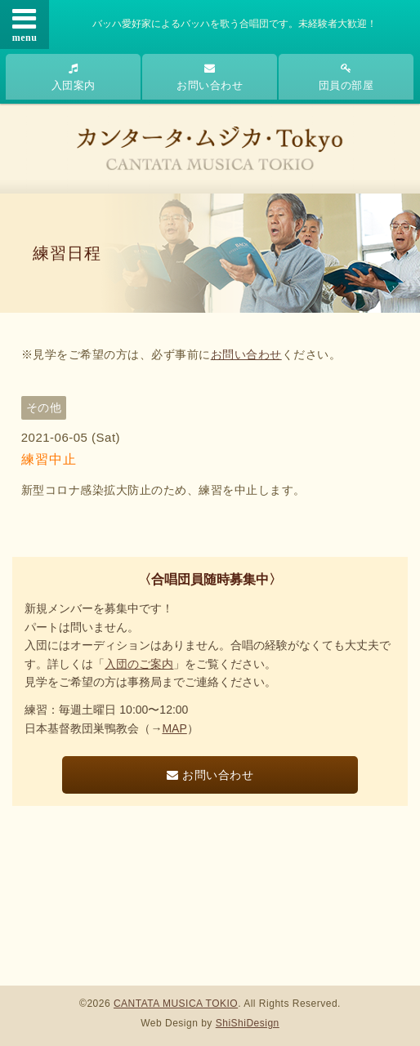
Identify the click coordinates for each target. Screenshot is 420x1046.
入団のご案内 (139, 663)
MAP (174, 728)
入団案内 (73, 77)
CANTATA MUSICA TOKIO (176, 1003)
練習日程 (67, 253)
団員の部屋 (346, 77)
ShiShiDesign (247, 1023)
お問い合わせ (209, 77)
